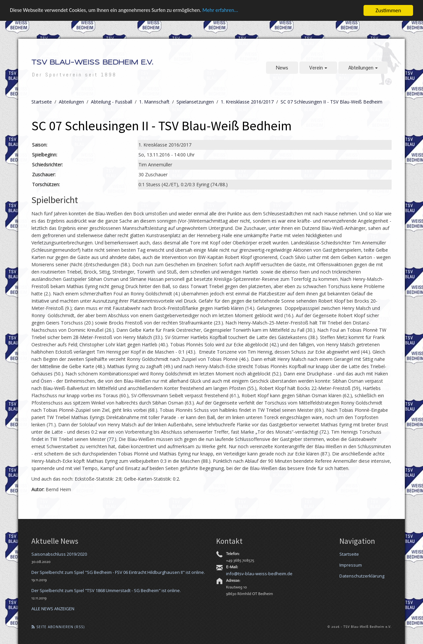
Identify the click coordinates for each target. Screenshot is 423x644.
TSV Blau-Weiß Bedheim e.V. (92, 63)
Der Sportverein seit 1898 (74, 74)
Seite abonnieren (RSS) (58, 626)
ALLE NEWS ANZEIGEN (52, 608)
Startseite (41, 102)
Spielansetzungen (195, 102)
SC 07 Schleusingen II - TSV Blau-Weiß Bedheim (331, 102)
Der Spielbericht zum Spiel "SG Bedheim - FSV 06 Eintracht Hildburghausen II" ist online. (118, 572)
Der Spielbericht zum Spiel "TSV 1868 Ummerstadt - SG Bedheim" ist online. (106, 590)
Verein (318, 67)
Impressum (350, 565)
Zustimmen (388, 10)
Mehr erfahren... (231, 10)
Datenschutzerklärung (361, 576)
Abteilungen (363, 67)
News (282, 67)
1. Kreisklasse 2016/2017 (247, 102)
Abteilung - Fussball (111, 102)
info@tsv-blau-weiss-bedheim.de (259, 573)
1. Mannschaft (154, 102)
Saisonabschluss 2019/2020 (59, 554)
